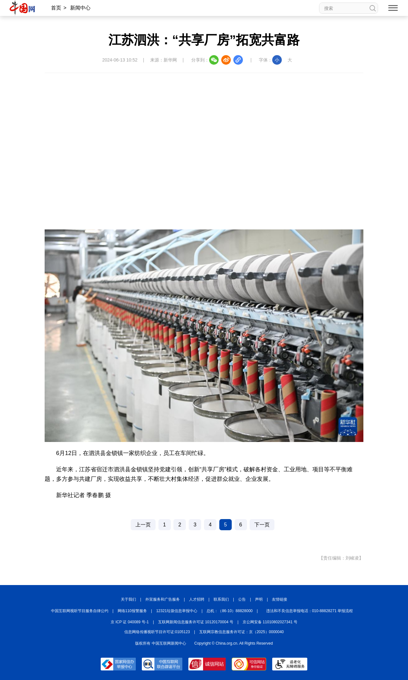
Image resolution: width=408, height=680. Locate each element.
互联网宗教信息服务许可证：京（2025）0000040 (241, 632)
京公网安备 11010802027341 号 (270, 622)
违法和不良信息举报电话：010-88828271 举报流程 (309, 611)
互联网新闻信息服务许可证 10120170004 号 (195, 622)
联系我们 (221, 599)
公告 (242, 599)
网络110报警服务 (132, 611)
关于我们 (128, 599)
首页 (56, 8)
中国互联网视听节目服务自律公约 (79, 611)
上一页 (143, 524)
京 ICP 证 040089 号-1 (130, 622)
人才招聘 (196, 599)
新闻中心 (80, 8)
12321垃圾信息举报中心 (176, 611)
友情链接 (279, 599)
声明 (259, 599)
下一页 (262, 524)
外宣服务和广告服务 (162, 599)
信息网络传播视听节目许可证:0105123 (157, 632)
